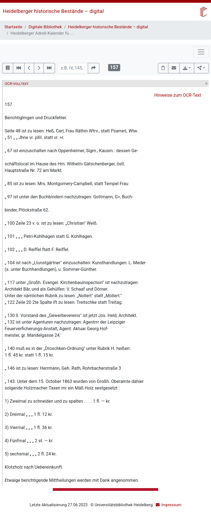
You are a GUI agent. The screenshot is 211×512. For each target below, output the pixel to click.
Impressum (171, 505)
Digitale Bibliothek (45, 26)
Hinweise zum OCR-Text (177, 95)
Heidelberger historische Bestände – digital (53, 11)
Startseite (13, 26)
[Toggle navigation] (201, 51)
